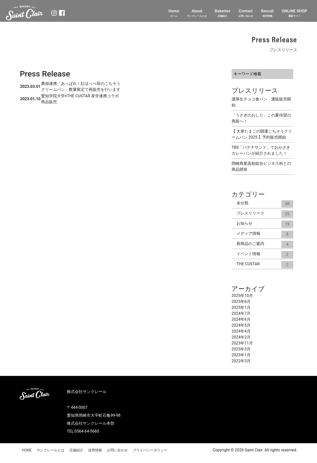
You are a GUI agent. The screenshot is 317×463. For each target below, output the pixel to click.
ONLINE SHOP (294, 13)
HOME (27, 450)
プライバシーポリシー (150, 450)
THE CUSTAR (265, 264)
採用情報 (95, 450)
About (197, 13)
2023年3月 (241, 349)
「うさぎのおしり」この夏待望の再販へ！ (261, 118)
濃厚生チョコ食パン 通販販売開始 (261, 102)
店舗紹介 (76, 450)
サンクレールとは (50, 450)
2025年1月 (241, 307)
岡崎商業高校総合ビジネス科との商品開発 (261, 166)
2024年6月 (241, 319)
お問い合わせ (117, 450)
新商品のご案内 (265, 244)
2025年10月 (242, 295)
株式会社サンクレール (86, 391)
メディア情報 (265, 234)
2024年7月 (241, 313)
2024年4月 (241, 331)
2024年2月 (241, 337)
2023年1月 (241, 355)
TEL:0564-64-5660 (83, 431)
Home (173, 13)
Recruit (267, 13)
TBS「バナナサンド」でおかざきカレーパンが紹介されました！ (261, 150)
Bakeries (222, 13)
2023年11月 (242, 343)
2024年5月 (241, 325)
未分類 (265, 203)
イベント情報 (265, 254)
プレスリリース (265, 213)
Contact (245, 13)
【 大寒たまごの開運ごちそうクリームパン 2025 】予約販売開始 (262, 134)
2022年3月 (241, 361)
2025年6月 (241, 301)
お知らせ (265, 223)
